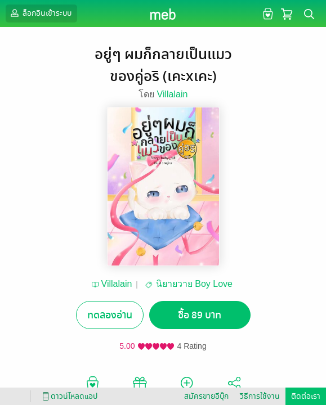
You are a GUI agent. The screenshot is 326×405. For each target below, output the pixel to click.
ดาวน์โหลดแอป (68, 396)
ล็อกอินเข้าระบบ (40, 13)
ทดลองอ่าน (109, 315)
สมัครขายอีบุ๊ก (206, 396)
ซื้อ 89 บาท (199, 315)
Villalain (172, 94)
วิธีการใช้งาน (260, 396)
